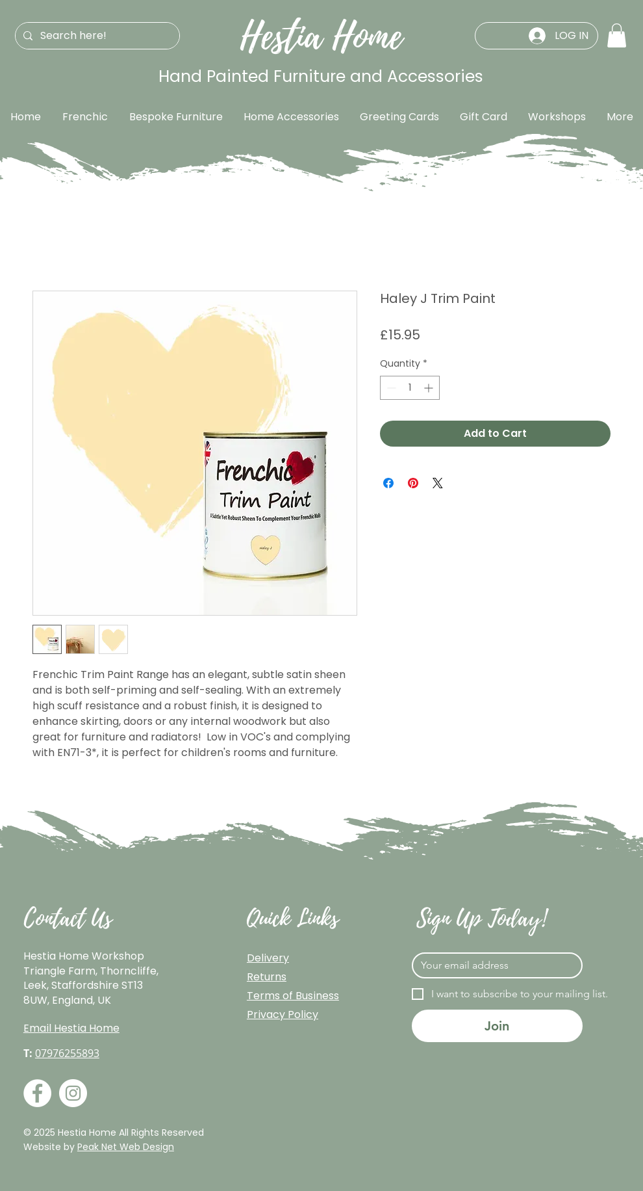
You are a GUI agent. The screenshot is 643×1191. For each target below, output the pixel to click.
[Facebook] (37, 1093)
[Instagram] (73, 1093)
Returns (266, 976)
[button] (617, 35)
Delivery (268, 957)
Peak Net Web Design (125, 1146)
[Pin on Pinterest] (413, 483)
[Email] (493, 965)
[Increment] (430, 387)
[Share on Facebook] (388, 483)
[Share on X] (438, 483)
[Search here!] (96, 36)
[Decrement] (390, 387)
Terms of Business (293, 995)
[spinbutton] (410, 387)
